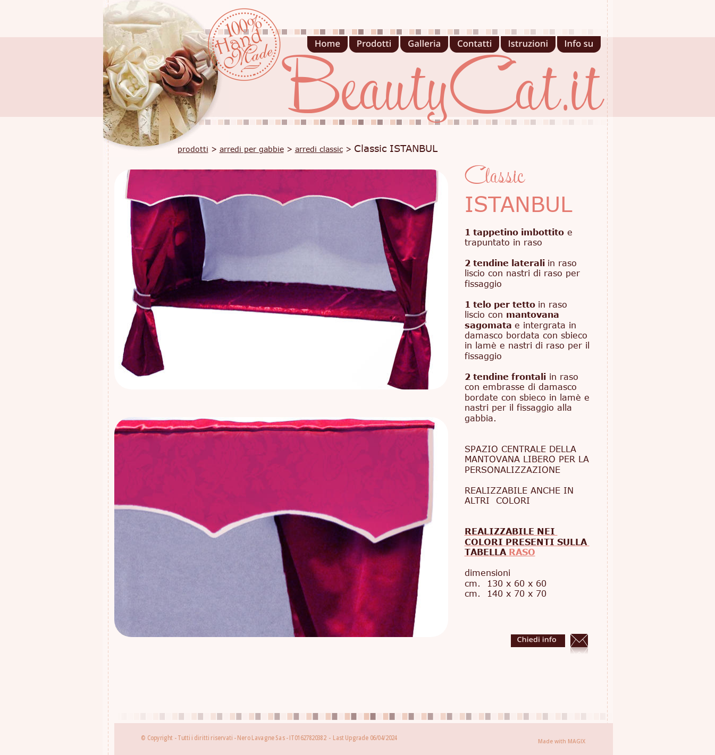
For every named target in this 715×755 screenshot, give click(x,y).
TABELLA (487, 552)
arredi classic (319, 149)
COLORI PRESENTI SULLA (527, 542)
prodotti (193, 149)
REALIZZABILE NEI (511, 531)
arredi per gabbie (252, 149)
